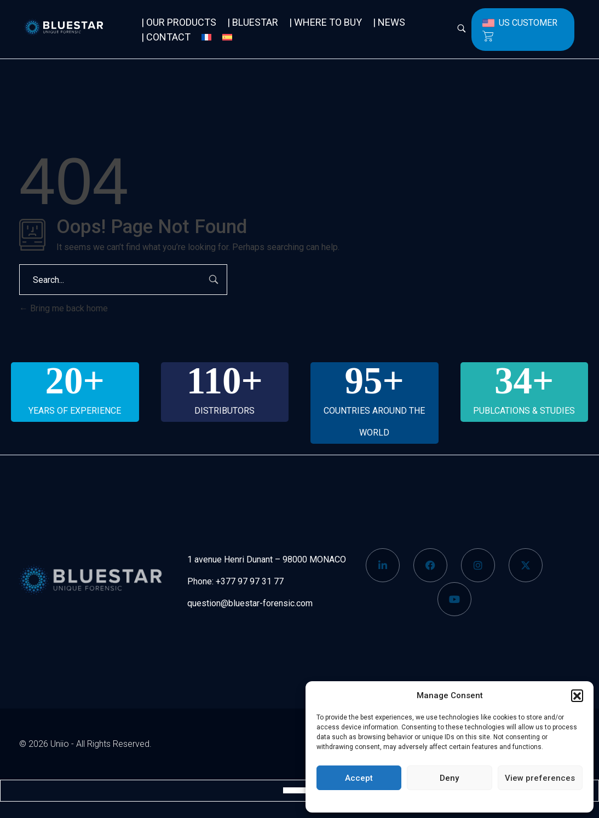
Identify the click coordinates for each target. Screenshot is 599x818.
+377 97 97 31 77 (250, 581)
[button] (577, 695)
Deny (449, 778)
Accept (359, 778)
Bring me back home (63, 308)
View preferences (540, 778)
